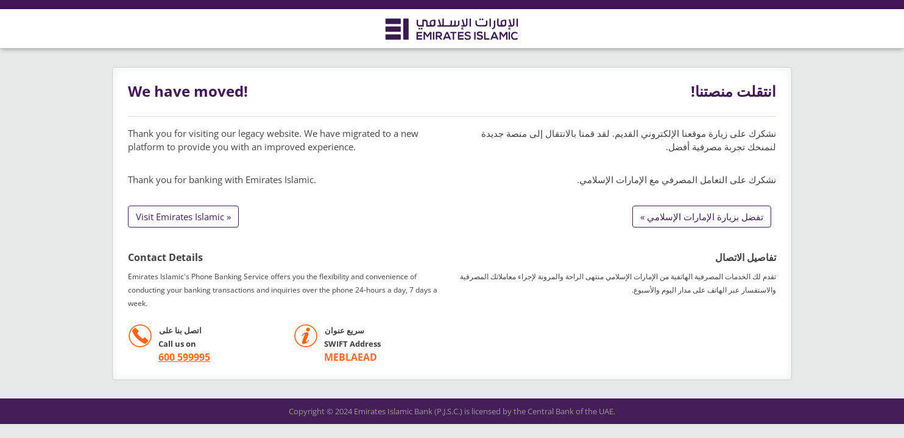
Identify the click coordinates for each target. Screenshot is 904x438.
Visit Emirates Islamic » (183, 216)
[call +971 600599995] (169, 357)
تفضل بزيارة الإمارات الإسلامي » (701, 216)
